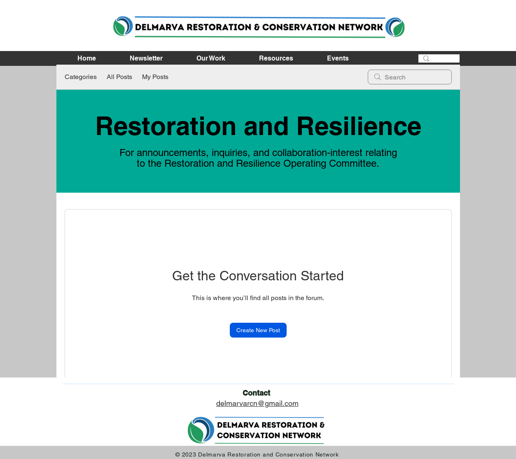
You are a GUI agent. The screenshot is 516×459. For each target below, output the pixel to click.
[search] (410, 77)
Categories (81, 77)
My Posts (155, 77)
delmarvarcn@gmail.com (257, 403)
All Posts (119, 77)
